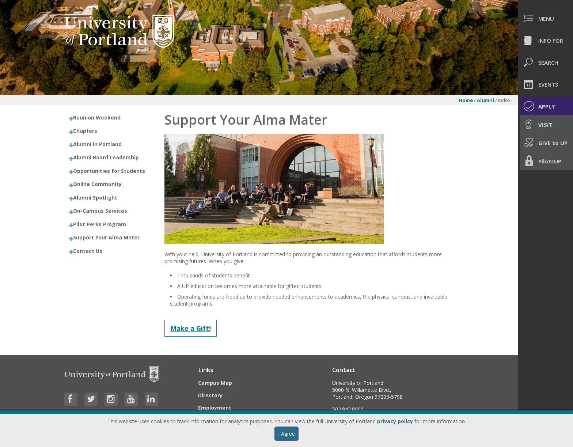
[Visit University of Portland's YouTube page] (131, 399)
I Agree (286, 433)
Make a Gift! (190, 328)
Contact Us (87, 250)
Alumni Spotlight (95, 197)
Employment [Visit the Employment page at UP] (214, 407)
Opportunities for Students (109, 170)
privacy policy (395, 421)
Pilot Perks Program (99, 224)
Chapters (85, 130)
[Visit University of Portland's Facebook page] (70, 399)
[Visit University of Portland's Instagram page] (111, 399)
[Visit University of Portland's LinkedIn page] (151, 399)
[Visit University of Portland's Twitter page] (91, 399)
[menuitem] (545, 18)
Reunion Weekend (97, 117)
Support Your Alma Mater (106, 237)
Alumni (485, 100)
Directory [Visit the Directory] (210, 395)
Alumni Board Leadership (106, 157)
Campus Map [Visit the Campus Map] (215, 382)
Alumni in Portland (97, 144)
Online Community (97, 184)
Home (466, 100)
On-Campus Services (100, 210)
